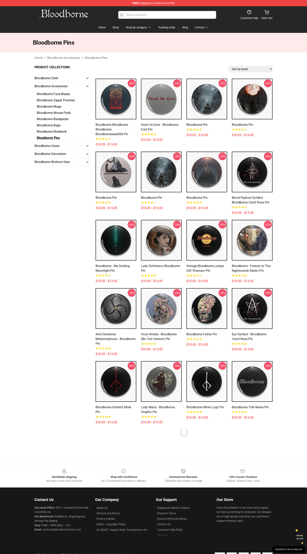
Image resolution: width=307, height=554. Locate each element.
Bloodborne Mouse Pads (54, 113)
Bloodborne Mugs (49, 106)
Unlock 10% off (299, 537)
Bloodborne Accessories (63, 58)
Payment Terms (166, 513)
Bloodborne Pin (197, 125)
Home (38, 58)
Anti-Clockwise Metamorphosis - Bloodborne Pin (115, 338)
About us (101, 507)
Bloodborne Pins (96, 58)
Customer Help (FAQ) (170, 529)
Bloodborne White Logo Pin (205, 407)
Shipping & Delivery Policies (173, 507)
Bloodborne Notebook (52, 131)
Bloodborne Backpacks (53, 119)
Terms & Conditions (108, 513)
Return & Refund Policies (172, 518)
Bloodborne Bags (48, 125)
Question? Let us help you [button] (288, 549)
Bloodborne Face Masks (53, 94)
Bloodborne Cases (47, 146)
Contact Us (164, 524)
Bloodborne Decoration (50, 154)
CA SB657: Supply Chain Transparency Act (121, 529)
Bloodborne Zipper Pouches (56, 100)
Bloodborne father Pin (201, 334)
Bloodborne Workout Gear (52, 162)
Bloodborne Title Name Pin (250, 407)
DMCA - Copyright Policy (111, 524)
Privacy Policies (105, 518)
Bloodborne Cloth (46, 78)
